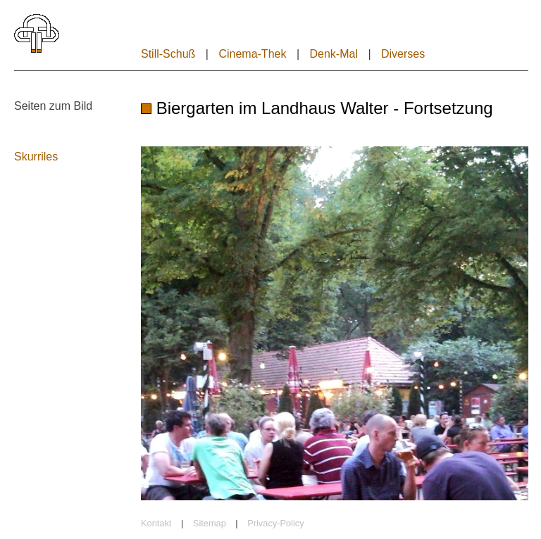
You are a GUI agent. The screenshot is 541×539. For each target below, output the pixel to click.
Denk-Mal (333, 54)
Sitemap (209, 523)
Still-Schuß (168, 54)
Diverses (403, 54)
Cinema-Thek (252, 54)
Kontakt (156, 523)
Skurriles (36, 157)
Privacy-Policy (275, 523)
